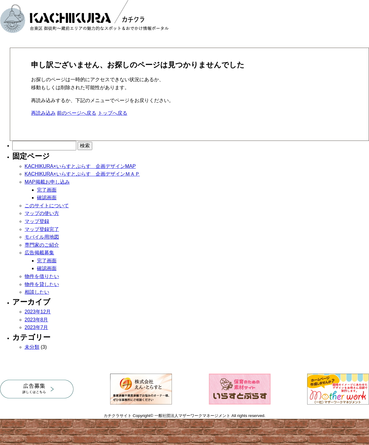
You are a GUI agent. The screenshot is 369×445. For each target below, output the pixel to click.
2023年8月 (36, 319)
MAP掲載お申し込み (47, 182)
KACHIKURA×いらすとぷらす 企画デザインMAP (80, 166)
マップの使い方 (42, 213)
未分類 (32, 347)
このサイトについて (47, 205)
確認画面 (47, 197)
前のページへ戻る (76, 113)
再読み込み (43, 113)
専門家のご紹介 (42, 245)
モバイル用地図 (42, 237)
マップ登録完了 (42, 229)
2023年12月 (38, 311)
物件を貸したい (42, 284)
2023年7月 (36, 327)
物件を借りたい (42, 276)
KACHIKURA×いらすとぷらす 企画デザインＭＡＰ (82, 174)
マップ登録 (37, 221)
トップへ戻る (112, 113)
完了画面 (47, 190)
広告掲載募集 (39, 252)
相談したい (37, 292)
